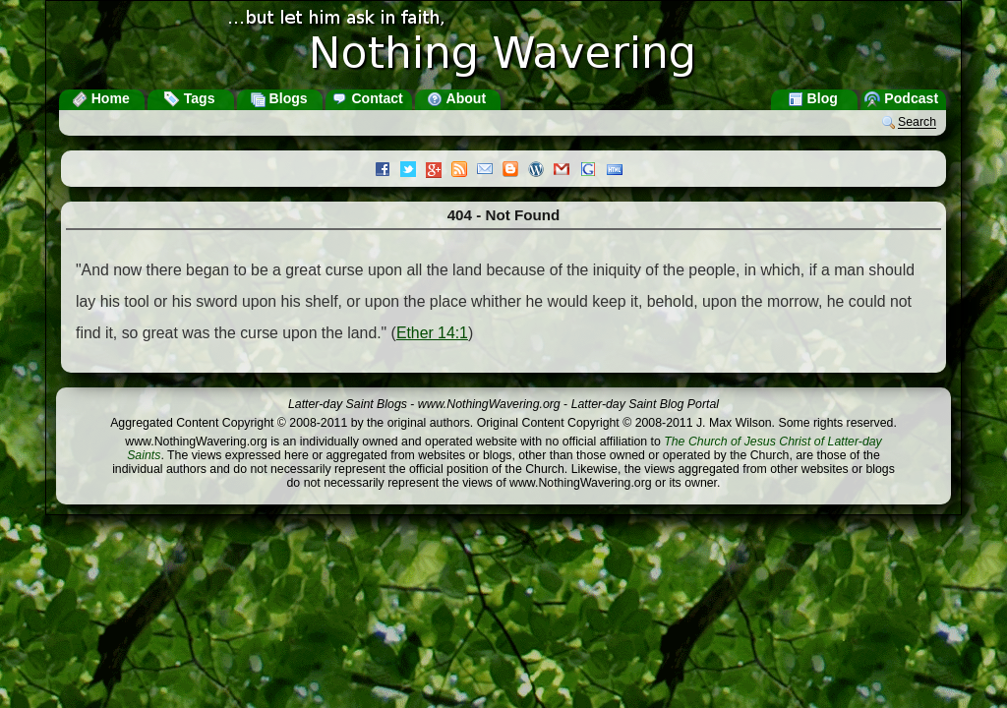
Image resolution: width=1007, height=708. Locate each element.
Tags (189, 98)
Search (917, 123)
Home (101, 98)
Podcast (901, 98)
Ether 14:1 (432, 332)
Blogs (279, 98)
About (456, 98)
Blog (813, 98)
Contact (366, 98)
